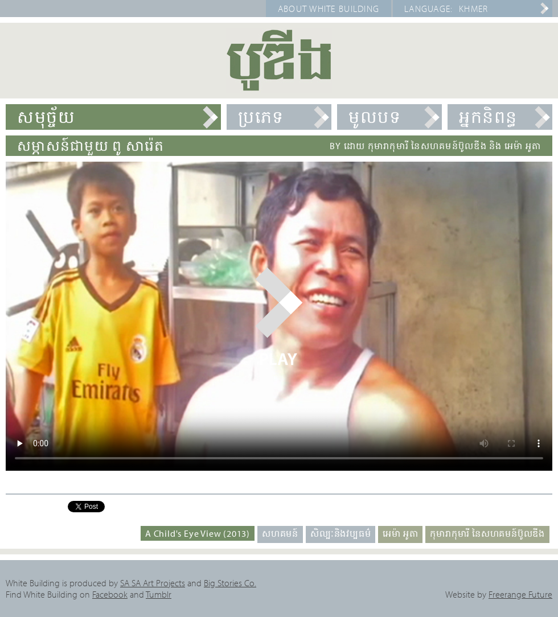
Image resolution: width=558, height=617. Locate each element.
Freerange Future (520, 594)
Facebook (110, 594)
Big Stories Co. (230, 583)
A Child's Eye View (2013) (197, 533)
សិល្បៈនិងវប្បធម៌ (340, 533)
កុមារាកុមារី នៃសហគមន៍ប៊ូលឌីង (487, 533)
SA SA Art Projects (152, 583)
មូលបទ (374, 116)
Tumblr (158, 594)
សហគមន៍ (280, 533)
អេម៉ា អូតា (400, 533)
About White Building (329, 8)
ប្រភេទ (261, 116)
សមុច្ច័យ (46, 116)
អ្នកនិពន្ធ (488, 116)
